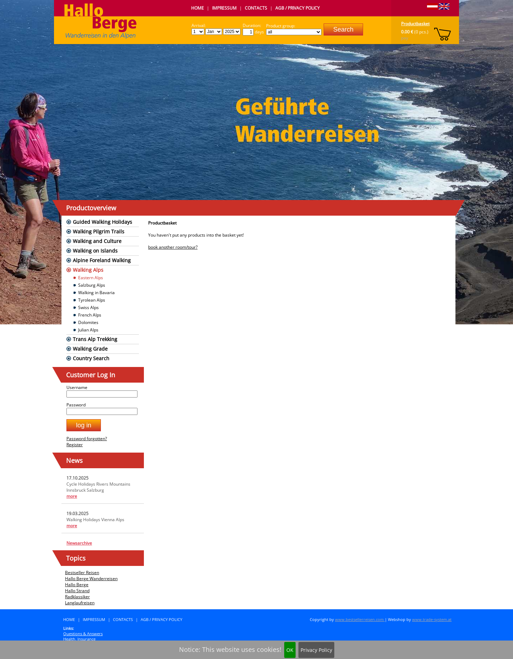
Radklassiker (77, 597)
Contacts (256, 8)
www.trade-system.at (432, 619)
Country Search (91, 358)
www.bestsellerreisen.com (360, 619)
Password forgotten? (86, 439)
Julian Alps (88, 330)
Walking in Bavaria (96, 293)
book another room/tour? (173, 247)
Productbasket (415, 24)
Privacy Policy (316, 650)
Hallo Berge (76, 585)
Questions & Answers (83, 633)
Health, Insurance (79, 639)
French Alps (89, 315)
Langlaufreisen (79, 603)
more (71, 496)
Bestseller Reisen (82, 572)
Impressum (224, 8)
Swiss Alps (88, 307)
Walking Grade (90, 348)
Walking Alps (88, 269)
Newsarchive (79, 543)
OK (289, 650)
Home (197, 8)
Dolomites (88, 322)
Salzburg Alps (91, 285)
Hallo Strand (77, 591)
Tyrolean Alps (91, 300)
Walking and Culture (97, 241)
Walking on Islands (95, 250)
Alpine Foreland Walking (102, 260)
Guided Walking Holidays (102, 221)
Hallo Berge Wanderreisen (91, 579)
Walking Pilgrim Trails (98, 231)
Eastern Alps (90, 278)
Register (74, 445)
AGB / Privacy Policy (297, 8)
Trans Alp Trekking (95, 339)
